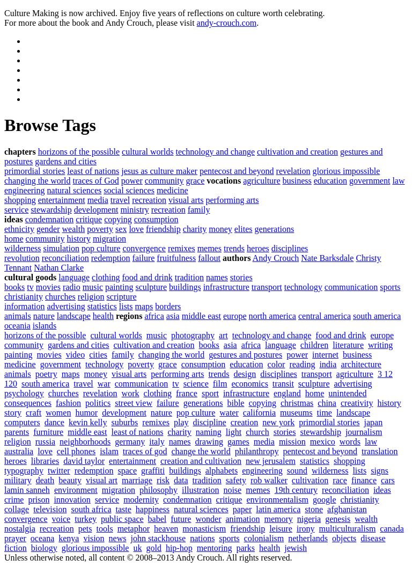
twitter (59, 470)
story (12, 412)
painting (119, 287)
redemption (110, 258)
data (181, 480)
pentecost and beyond (237, 171)
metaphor (133, 528)
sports (390, 287)
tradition (189, 277)
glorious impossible (346, 171)
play (181, 422)
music (93, 287)
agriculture (261, 180)
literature (348, 345)
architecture (361, 364)
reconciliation (65, 258)
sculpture (151, 287)
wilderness (22, 248)
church (257, 432)
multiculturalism (347, 528)
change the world (200, 451)
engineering (24, 190)
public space (122, 519)
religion (91, 296)
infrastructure (226, 287)
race (340, 480)
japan (373, 422)
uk (137, 548)
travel (120, 200)
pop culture (101, 248)
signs (379, 470)
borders (168, 306)
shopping (20, 200)
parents (16, 432)
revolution (22, 258)
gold (153, 548)
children (314, 345)
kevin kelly (88, 422)
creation (245, 422)
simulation (61, 248)
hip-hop (179, 548)
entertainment (61, 200)
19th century (296, 490)
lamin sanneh (27, 490)
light (233, 432)
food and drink (147, 277)
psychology (24, 393)
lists (126, 306)
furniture (48, 432)
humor (86, 412)
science (196, 383)
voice (61, 519)
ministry (134, 209)
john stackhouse (158, 538)
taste (123, 509)
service (16, 209)
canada (391, 528)
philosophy (158, 490)
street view (133, 403)
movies (48, 287)
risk (163, 480)
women (58, 412)
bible (235, 403)
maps (144, 306)
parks (245, 548)
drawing (209, 441)
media (97, 200)
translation (380, 451)
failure (144, 258)
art (223, 335)
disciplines (289, 248)
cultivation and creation (297, 151)
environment (76, 490)
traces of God (96, 180)
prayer (15, 538)
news (118, 538)
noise (232, 490)
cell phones (76, 451)
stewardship (51, 209)
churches (60, 296)
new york (278, 422)
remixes (181, 248)
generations (275, 229)
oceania (17, 325)
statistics (102, 306)
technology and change (215, 151)
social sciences (129, 190)
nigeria (309, 519)
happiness (153, 509)
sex (121, 229)
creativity (357, 403)
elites (243, 229)
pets (85, 528)
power (132, 180)
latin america (278, 509)
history (78, 238)
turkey (86, 519)
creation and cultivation (200, 461)
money (220, 229)
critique (89, 219)
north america (272, 316)
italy (156, 441)
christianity (23, 296)
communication (351, 287)
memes (209, 248)
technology (303, 287)
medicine (172, 190)
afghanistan (347, 509)
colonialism (264, 538)
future (181, 519)
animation (242, 519)
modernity (141, 499)
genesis (337, 519)
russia (45, 441)
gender (48, 229)
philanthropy (257, 451)
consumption (156, 219)
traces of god (145, 451)
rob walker (269, 480)
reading (302, 364)
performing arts (232, 200)
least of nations (93, 171)
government (369, 180)
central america (324, 316)
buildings (185, 287)
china (327, 403)
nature (44, 316)
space (127, 470)
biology (44, 548)
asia (173, 316)
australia (18, 451)
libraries (45, 461)
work (130, 393)
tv (30, 287)
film (220, 383)
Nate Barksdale (327, 258)
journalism (363, 432)
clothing (106, 277)
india (327, 364)
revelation (293, 171)
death (45, 480)
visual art (101, 480)
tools (105, 528)
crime (14, 499)
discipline (209, 422)
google (324, 499)
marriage (137, 480)
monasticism (204, 528)
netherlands (308, 538)
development (96, 209)
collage (16, 509)
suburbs (125, 422)
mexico (322, 441)
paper (242, 509)
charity (195, 229)
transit (283, 383)
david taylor (84, 461)
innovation (72, 499)
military (18, 480)
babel (157, 519)
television (50, 509)
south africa (91, 509)
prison (38, 499)
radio (71, 287)
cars (388, 480)
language (74, 277)
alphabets (221, 470)
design (244, 374)
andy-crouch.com (227, 22)
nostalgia (19, 528)
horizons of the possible (79, 151)
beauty (70, 480)
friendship (163, 229)
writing (380, 345)
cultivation (310, 480)
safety (236, 480)
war (104, 383)
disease (372, 538)
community (164, 180)
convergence (144, 248)
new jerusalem (271, 461)
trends (234, 248)
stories (241, 277)
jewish (295, 548)
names (217, 277)
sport (210, 393)
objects (344, 538)
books (14, 287)
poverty (100, 229)
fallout (209, 258)
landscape (74, 316)
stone (314, 509)
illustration (200, 490)
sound (297, 470)
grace (195, 180)
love (136, 229)
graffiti (153, 470)
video (75, 354)
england (287, 393)
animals (17, 316)
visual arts (185, 200)
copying (118, 219)
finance (364, 480)
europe (235, 316)
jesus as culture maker (159, 171)
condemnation (49, 219)
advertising (66, 306)
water (229, 412)
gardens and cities (66, 161)
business (297, 180)
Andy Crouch (276, 258)
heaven (166, 528)
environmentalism (277, 499)
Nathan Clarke (59, 267)
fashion (68, 403)
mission (292, 441)
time (324, 412)
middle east (201, 316)
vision (93, 538)
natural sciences (74, 190)
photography (193, 335)
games (238, 441)
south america (377, 316)
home (14, 238)
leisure (280, 528)
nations (202, 538)
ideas (382, 490)
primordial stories (34, 171)
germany (130, 441)
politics (98, 403)
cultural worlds (147, 151)
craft (33, 412)
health (103, 316)
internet (325, 354)
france (186, 393)
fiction (15, 548)
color (276, 364)
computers (22, 422)
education (330, 180)
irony (306, 528)
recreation (149, 200)
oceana (42, 538)
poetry (46, 374)
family (199, 209)
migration (109, 238)
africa (154, 316)
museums (296, 412)
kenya (68, 538)
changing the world (37, 180)
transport (267, 287)
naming (209, 432)
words (350, 441)
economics (249, 383)
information (24, 306)
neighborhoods (85, 441)
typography (23, 470)
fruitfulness (176, 258)
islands (44, 325)
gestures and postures (245, 354)
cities (98, 354)
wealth (73, 229)
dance (54, 422)
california (259, 412)
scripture (122, 296)
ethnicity (19, 229)
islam (109, 451)
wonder (208, 519)
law (398, 180)
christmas (297, 403)
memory (278, 519)
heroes (258, 248)
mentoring (214, 548)
